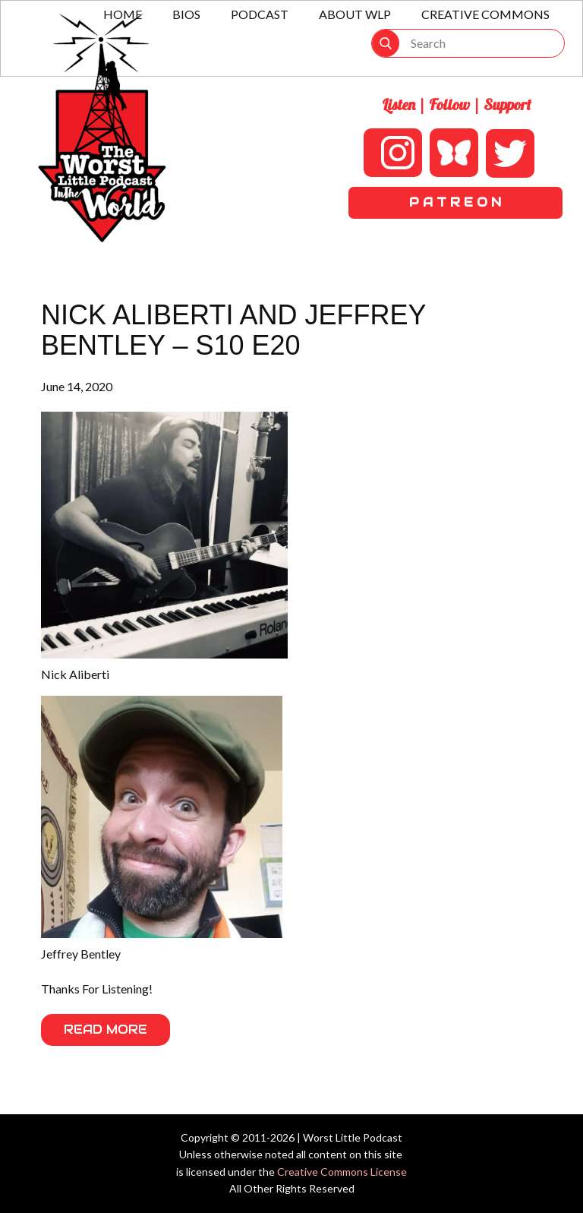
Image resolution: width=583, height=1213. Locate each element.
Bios (186, 14)
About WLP (355, 14)
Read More (105, 1030)
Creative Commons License (342, 1171)
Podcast (259, 14)
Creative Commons (485, 14)
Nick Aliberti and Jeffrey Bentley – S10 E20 (233, 330)
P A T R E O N (455, 202)
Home (122, 14)
